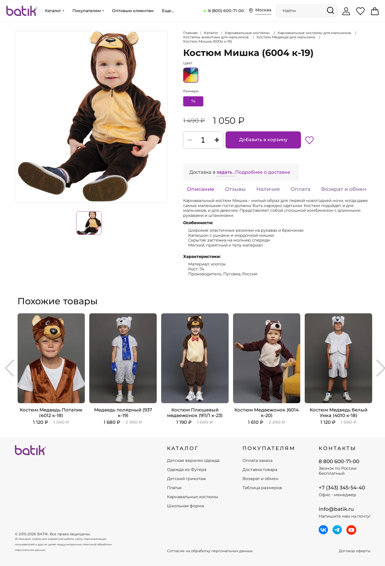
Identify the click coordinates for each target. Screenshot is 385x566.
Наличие (268, 189)
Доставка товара (259, 469)
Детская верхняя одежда (193, 460)
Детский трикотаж (186, 478)
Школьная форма (185, 506)
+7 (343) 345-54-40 (342, 488)
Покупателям (88, 10)
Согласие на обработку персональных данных (210, 551)
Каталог (54, 10)
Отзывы (235, 189)
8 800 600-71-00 (339, 461)
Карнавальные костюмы (192, 497)
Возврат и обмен (344, 189)
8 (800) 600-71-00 (226, 10)
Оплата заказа (257, 460)
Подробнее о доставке (262, 172)
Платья (174, 488)
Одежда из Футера (186, 469)
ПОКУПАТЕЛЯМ (268, 448)
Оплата (300, 189)
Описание (200, 189)
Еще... (168, 10)
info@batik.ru (336, 509)
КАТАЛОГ (183, 448)
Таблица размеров (262, 488)
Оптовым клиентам (133, 10)
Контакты (337, 448)
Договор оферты (354, 551)
